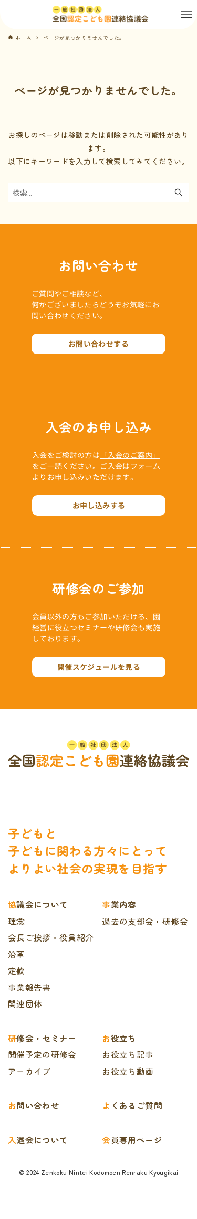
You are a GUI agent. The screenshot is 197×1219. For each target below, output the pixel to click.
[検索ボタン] (178, 192)
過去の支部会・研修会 (145, 921)
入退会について (38, 1140)
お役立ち (119, 1038)
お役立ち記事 (127, 1055)
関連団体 (25, 1004)
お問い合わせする (98, 343)
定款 (16, 971)
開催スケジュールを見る (98, 666)
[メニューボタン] (186, 14)
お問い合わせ (33, 1105)
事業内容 (119, 905)
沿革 (16, 954)
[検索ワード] (98, 192)
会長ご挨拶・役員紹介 (51, 938)
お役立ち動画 (127, 1071)
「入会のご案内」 (130, 455)
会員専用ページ (132, 1140)
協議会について (38, 905)
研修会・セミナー (42, 1038)
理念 (16, 921)
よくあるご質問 (132, 1105)
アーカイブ (29, 1071)
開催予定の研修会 (42, 1055)
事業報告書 (29, 987)
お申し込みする (98, 505)
